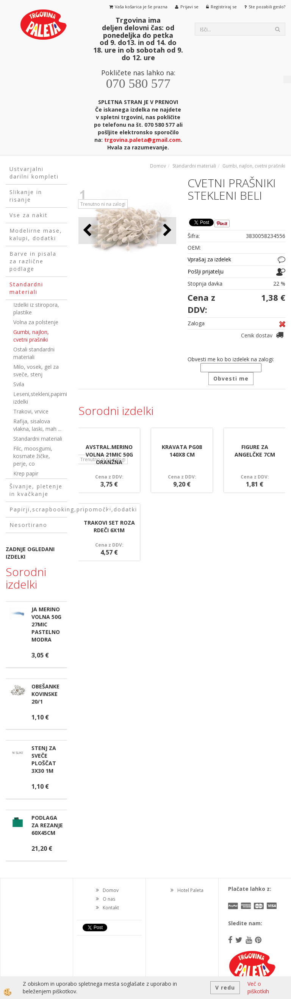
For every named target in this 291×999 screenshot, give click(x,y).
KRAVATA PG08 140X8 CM (182, 450)
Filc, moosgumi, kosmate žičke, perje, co (32, 456)
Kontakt (111, 907)
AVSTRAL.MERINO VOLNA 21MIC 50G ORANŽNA (109, 454)
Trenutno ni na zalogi (102, 204)
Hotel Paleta (190, 890)
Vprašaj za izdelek (209, 259)
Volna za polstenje (35, 322)
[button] (166, 230)
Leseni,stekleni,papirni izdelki (40, 397)
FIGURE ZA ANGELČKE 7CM (255, 450)
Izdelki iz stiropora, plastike (36, 308)
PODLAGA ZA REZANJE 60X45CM (47, 825)
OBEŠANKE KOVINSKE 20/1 (45, 694)
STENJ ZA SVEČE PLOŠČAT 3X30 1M (43, 759)
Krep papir (25, 473)
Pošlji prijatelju (206, 271)
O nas (109, 899)
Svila (18, 384)
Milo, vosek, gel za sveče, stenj (36, 370)
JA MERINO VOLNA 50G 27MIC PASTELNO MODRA (46, 624)
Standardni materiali (37, 438)
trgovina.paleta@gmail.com (142, 139)
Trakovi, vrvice (30, 411)
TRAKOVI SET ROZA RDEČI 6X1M (109, 526)
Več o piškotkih (258, 987)
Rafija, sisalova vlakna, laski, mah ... (37, 425)
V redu (225, 987)
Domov (158, 166)
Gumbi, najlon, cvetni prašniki (31, 335)
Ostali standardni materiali (34, 353)
